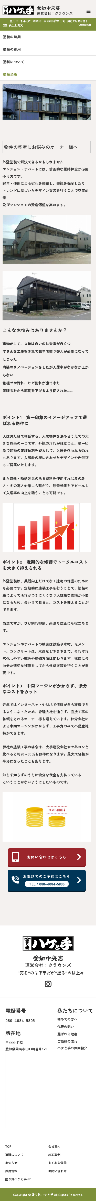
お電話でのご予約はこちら (47, 880)
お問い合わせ (57, 1171)
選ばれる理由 (67, 1034)
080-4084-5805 (20, 1020)
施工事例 (54, 1154)
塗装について (14, 1154)
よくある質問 (57, 1162)
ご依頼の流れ (67, 1041)
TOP (8, 1146)
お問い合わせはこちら (47, 857)
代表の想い (65, 1026)
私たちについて (75, 1010)
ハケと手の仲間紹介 (72, 1048)
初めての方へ (67, 1019)
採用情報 (11, 1171)
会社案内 (54, 1146)
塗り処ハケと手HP (18, 1179)
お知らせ (11, 1162)
